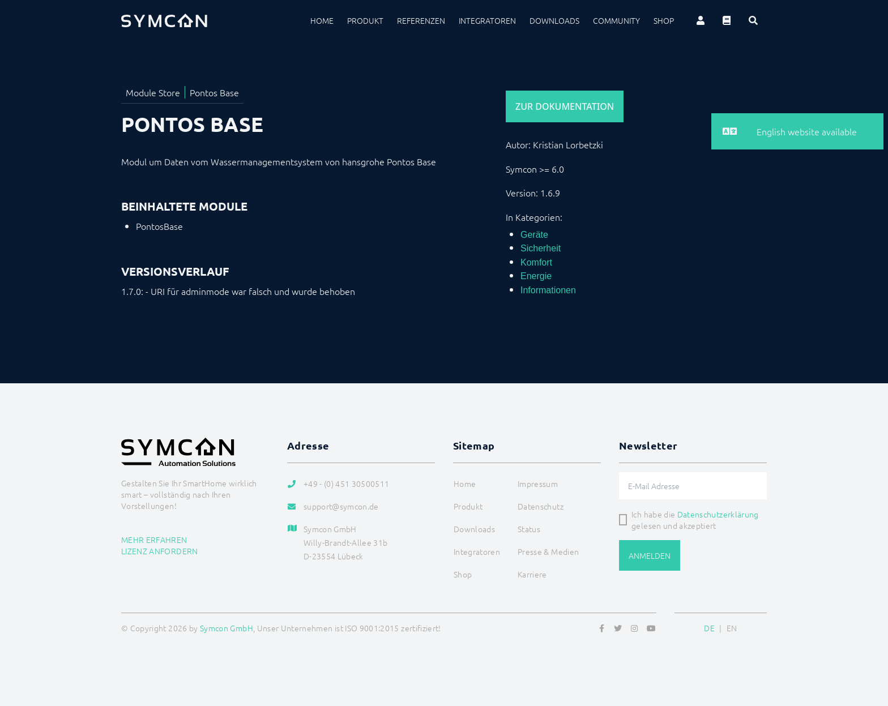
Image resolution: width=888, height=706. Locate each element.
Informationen (548, 290)
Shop (664, 20)
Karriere (532, 574)
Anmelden (650, 555)
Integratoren (487, 20)
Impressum (538, 483)
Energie (536, 276)
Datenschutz (540, 506)
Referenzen (421, 20)
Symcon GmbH (226, 628)
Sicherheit (540, 248)
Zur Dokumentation (564, 106)
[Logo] (164, 20)
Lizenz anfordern (159, 551)
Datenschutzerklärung (718, 514)
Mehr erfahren (154, 539)
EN (732, 628)
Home (322, 20)
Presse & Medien (548, 551)
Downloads (554, 20)
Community (616, 20)
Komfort (536, 262)
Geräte (534, 234)
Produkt (365, 20)
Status (529, 528)
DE (709, 628)
